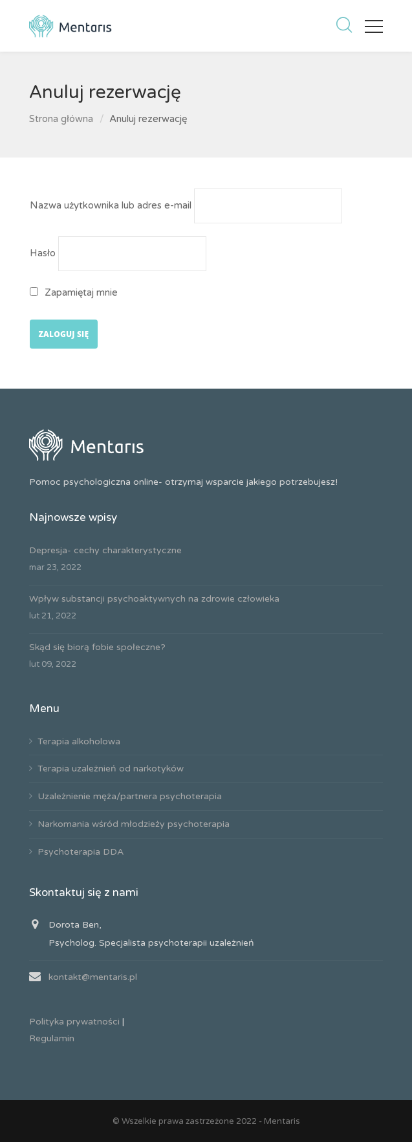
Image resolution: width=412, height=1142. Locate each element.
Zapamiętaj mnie (74, 292)
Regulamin (51, 1038)
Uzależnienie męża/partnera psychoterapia (130, 796)
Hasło (43, 253)
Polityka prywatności (74, 1021)
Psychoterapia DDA (81, 851)
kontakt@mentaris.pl (93, 977)
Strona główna (61, 119)
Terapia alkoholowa (79, 741)
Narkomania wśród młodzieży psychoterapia (134, 824)
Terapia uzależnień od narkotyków (111, 768)
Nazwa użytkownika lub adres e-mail (110, 205)
